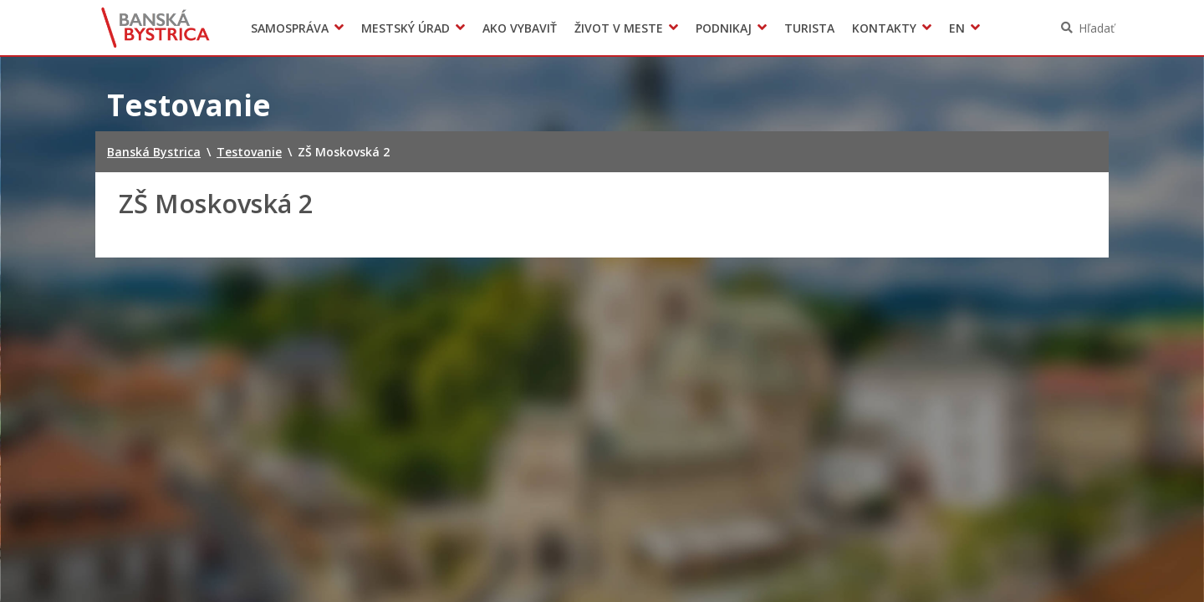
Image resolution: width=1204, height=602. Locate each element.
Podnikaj (724, 28)
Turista (809, 28)
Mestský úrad (405, 28)
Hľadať (1097, 28)
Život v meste (618, 28)
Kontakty (884, 28)
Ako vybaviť (519, 28)
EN (957, 28)
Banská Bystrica (156, 27)
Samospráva (290, 28)
